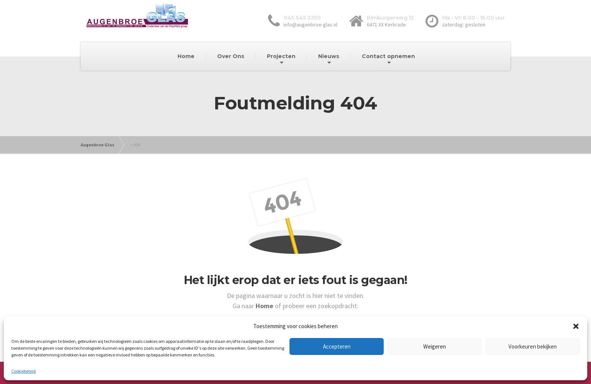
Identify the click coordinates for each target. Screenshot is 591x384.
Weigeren (434, 346)
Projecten (281, 56)
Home (186, 56)
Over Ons (230, 56)
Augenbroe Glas (97, 144)
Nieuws (328, 56)
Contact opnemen (388, 56)
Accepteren (337, 346)
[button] (576, 326)
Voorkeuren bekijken (532, 346)
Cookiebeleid (23, 371)
